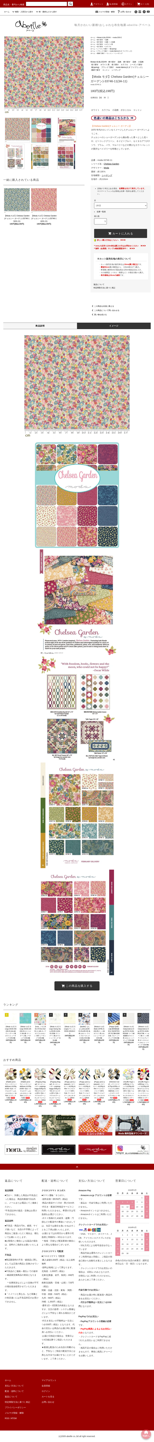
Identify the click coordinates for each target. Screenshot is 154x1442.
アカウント (96, 4)
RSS (7, 1418)
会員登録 (112, 4)
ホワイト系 (109, 44)
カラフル (108, 46)
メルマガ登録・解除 (105, 12)
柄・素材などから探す (46, 12)
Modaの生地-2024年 (104, 37)
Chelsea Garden (111, 164)
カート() (143, 4)
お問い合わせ (124, 12)
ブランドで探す (102, 51)
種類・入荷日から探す (22, 12)
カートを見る (48, 1396)
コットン (110, 53)
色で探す (100, 44)
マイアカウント (49, 1380)
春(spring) (113, 49)
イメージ (114, 326)
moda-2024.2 (117, 37)
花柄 (106, 40)
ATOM (14, 1418)
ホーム (6, 12)
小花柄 (113, 42)
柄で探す (100, 40)
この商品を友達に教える (102, 306)
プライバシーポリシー (15, 1407)
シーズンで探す (102, 49)
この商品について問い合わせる (105, 310)
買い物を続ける (99, 315)
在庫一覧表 (101, 212)
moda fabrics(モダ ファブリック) (121, 51)
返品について (99, 284)
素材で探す (101, 53)
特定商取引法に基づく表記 (104, 288)
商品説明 (40, 326)
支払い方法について (14, 1386)
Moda (106, 168)
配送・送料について (14, 1391)
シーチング (119, 53)
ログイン (126, 4)
